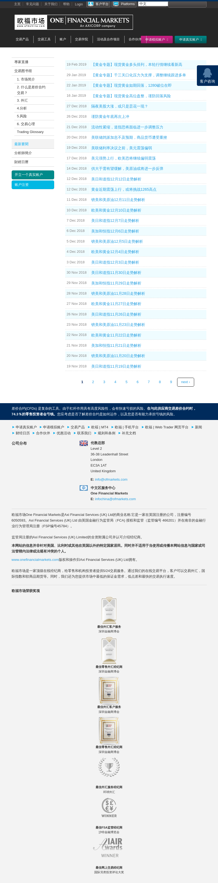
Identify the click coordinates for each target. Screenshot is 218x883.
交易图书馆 (23, 71)
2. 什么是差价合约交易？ (31, 90)
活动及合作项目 (108, 39)
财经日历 (23, 433)
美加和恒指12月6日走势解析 (115, 231)
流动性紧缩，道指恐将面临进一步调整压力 (127, 127)
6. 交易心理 (26, 124)
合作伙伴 (135, 39)
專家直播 (21, 62)
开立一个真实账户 (29, 175)
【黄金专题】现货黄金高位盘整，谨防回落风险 (131, 96)
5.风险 (22, 116)
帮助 (66, 4)
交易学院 (81, 39)
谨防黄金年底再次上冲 (110, 116)
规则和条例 (106, 433)
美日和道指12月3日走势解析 (115, 262)
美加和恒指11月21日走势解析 (116, 345)
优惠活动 (64, 433)
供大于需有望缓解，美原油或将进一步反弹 (127, 168)
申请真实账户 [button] (190, 39)
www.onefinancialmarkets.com (35, 560)
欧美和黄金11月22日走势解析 (116, 335)
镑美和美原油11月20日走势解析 (118, 356)
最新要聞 (21, 144)
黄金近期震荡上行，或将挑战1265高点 (124, 189)
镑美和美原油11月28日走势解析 (118, 293)
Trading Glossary (30, 132)
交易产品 (22, 39)
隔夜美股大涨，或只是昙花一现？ (119, 106)
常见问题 (32, 4)
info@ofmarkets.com (111, 479)
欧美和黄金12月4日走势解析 (115, 252)
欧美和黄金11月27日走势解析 (116, 304)
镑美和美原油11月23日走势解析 (118, 324)
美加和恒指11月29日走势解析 (116, 283)
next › (185, 382)
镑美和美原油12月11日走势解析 (118, 200)
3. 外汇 (22, 100)
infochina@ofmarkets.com (115, 499)
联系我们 (84, 433)
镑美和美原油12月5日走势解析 (117, 241)
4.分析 (22, 108)
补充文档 (129, 433)
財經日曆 (21, 162)
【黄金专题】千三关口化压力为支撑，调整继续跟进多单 (138, 75)
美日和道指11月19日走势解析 (116, 366)
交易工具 (44, 39)
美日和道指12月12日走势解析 (116, 179)
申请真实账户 (26, 427)
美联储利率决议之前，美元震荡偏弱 (121, 148)
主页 (17, 4)
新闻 (198, 427)
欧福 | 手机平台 (127, 427)
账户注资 (22, 185)
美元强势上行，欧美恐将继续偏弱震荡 (123, 158)
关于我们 (50, 4)
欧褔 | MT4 (99, 427)
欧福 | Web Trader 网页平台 (166, 427)
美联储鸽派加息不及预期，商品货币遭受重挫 (129, 137)
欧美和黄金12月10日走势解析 (116, 210)
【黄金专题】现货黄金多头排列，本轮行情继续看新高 (136, 64)
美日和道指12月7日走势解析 (115, 220)
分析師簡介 (23, 153)
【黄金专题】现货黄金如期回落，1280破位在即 (131, 85)
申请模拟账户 (53, 427)
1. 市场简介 (26, 79)
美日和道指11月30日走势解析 (116, 272)
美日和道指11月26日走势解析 (116, 314)
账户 (63, 39)
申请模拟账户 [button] (156, 39)
